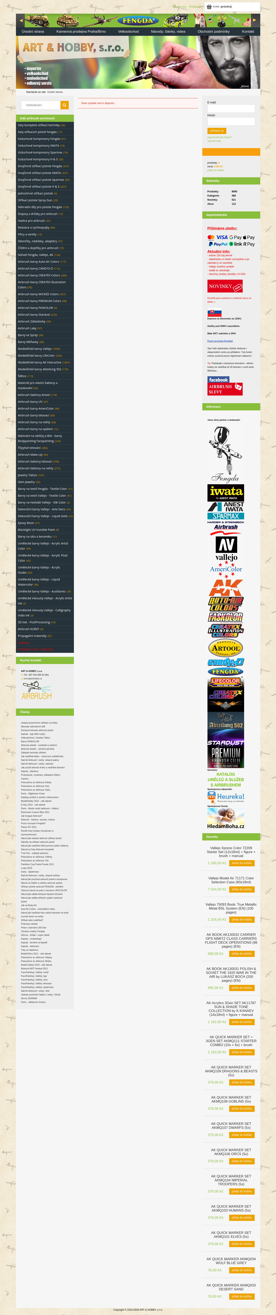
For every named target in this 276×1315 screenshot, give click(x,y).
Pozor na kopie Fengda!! (220, 341)
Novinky (23, 643)
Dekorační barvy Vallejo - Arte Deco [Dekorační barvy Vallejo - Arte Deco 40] (41, 509)
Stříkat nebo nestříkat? (32, 920)
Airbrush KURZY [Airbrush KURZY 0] (28, 629)
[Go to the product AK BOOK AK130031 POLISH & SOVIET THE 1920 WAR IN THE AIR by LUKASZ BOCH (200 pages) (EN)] (231, 974)
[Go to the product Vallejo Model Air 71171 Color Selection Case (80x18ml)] (231, 879)
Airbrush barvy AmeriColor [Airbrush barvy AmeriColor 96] (36, 408)
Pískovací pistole (29, 924)
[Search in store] (41, 105)
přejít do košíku (215, 170)
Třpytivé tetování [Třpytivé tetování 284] (29, 448)
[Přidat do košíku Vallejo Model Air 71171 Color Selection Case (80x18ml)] (242, 889)
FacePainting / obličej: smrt (34, 979)
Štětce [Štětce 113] (22, 376)
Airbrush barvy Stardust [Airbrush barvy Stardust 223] (34, 314)
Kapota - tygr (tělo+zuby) (33, 734)
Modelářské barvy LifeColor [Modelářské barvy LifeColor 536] (36, 355)
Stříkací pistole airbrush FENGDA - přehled (42, 886)
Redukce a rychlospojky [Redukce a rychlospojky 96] (33, 227)
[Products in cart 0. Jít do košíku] (219, 6)
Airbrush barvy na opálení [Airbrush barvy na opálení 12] (35, 429)
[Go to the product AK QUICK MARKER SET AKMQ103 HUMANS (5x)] (231, 1208)
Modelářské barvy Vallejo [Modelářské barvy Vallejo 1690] (35, 349)
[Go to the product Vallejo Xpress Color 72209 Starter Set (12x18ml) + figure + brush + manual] (231, 851)
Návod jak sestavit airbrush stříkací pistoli (41, 838)
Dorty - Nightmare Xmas (33, 793)
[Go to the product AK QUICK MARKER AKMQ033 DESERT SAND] (231, 1286)
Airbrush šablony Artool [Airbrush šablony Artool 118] (34, 395)
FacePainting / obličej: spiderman (37, 987)
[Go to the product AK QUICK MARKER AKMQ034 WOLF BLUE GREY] (231, 1260)
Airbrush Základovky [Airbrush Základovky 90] (32, 321)
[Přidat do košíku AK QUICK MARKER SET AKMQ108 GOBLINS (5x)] (242, 1109)
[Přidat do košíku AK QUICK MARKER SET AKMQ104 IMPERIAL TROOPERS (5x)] (242, 1191)
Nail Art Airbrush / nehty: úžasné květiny (40, 875)
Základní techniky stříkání (33, 752)
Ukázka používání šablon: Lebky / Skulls (41, 994)
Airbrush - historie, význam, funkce (38, 819)
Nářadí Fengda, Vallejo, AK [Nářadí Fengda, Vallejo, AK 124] (35, 255)
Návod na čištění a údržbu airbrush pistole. (42, 883)
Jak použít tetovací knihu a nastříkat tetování (43, 767)
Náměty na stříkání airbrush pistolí (38, 842)
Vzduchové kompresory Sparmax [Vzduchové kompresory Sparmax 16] (40, 152)
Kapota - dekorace (30, 946)
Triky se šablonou (29, 950)
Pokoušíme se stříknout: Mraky (36, 961)
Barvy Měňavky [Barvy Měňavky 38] (28, 342)
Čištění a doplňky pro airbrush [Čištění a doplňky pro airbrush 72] (38, 248)
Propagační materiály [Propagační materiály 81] (32, 636)
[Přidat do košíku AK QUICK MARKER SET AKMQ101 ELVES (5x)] (242, 1244)
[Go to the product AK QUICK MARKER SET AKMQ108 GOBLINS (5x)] (231, 1099)
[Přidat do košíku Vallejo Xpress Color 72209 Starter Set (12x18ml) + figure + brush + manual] (242, 863)
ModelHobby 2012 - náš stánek (36, 801)
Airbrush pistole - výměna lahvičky (37, 749)
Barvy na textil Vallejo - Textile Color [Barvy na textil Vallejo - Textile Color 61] (42, 495)
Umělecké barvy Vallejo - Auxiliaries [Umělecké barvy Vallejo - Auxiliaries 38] (41, 591)
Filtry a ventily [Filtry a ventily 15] (27, 234)
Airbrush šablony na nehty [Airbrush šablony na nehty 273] (35, 468)
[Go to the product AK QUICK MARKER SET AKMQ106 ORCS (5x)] (231, 1151)
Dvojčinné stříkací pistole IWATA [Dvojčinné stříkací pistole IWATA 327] (39, 173)
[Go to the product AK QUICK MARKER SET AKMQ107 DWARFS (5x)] (231, 1125)
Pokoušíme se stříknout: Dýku (36, 790)
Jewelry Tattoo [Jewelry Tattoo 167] (27, 475)
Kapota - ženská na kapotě (34, 942)
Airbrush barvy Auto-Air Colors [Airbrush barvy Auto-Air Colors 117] (38, 262)
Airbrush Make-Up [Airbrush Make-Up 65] (30, 455)
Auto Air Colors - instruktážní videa (38, 909)
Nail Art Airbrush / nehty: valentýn (37, 763)
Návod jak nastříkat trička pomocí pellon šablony (45, 845)
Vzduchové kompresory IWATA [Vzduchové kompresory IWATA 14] (38, 145)
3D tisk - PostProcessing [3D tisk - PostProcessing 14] (34, 622)
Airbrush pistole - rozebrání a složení (39, 745)
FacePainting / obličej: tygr (34, 976)
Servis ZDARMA (29, 998)
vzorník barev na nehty (32, 916)
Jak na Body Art (29, 905)
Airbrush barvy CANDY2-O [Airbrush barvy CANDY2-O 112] (35, 268)
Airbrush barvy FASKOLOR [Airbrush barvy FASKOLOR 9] (35, 308)
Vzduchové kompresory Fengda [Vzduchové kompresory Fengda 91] (39, 139)
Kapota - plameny (30, 771)
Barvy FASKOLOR (30, 741)
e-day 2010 (26, 868)
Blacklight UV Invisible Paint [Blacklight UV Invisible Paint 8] (36, 530)
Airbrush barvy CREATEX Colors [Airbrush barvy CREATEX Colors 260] (39, 275)
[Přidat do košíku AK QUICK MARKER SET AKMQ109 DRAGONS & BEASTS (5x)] (242, 1082)
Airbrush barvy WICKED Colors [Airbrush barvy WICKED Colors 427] (38, 294)
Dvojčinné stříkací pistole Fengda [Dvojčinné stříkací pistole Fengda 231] (40, 166)
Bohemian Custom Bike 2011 (35, 812)
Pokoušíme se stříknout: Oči (35, 860)
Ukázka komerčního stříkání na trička (39, 723)
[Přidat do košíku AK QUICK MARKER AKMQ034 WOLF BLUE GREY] (242, 1270)
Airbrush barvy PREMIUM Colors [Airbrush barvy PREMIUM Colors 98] (39, 301)
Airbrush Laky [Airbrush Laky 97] (27, 328)
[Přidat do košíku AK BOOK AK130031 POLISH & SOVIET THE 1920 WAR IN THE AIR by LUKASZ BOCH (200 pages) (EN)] (242, 988)
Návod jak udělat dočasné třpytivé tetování (42, 894)
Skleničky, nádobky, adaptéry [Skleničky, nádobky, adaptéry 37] (37, 241)
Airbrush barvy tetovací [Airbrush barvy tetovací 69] (33, 415)
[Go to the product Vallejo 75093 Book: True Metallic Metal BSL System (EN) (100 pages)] (231, 908)
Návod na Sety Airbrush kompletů (37, 849)
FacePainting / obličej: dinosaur (36, 983)
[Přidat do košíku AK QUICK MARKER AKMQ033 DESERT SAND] (242, 1296)
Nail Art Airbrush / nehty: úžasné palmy (40, 760)
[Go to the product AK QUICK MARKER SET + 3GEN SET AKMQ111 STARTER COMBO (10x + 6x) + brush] (231, 1040)
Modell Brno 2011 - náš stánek (36, 953)
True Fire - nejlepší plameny (34, 853)
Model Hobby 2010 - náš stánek (36, 965)
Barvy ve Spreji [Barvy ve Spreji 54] (28, 335)
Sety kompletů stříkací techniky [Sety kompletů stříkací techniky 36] (39, 125)
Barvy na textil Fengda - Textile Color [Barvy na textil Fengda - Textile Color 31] (42, 489)
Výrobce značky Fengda (33, 931)
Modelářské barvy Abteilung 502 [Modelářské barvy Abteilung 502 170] (39, 369)
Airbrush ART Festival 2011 (34, 968)
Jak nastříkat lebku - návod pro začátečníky (42, 756)
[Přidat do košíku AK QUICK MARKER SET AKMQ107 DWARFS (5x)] (242, 1135)
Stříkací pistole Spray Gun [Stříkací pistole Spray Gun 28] (35, 200)
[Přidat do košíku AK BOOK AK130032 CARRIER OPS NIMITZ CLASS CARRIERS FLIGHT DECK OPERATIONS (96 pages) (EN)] (242, 954)
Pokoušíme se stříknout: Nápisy (36, 957)
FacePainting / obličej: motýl (35, 972)
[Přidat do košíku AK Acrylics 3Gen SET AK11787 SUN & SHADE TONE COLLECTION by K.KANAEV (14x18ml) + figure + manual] (242, 1022)
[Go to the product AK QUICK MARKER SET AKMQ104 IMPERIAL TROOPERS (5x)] (231, 1179)
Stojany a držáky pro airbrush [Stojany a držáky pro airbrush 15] (38, 214)
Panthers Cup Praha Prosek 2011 (37, 864)
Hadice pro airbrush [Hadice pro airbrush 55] (31, 221)
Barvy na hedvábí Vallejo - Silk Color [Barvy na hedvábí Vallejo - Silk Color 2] (42, 502)
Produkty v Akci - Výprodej (35, 649)
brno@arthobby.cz (33, 678)
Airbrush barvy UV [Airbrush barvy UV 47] (30, 402)
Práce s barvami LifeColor (34, 927)
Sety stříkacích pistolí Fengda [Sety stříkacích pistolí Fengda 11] (37, 132)
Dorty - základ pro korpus (33, 1002)
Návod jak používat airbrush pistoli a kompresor (44, 879)
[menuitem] (33, 32)
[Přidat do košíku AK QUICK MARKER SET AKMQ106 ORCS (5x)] (242, 1161)
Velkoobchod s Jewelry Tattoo (35, 737)
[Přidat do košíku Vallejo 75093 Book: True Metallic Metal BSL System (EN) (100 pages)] (242, 920)
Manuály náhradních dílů (33, 726)
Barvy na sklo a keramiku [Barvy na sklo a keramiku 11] (35, 536)
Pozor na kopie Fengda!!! (33, 823)
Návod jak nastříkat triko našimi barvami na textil (45, 912)
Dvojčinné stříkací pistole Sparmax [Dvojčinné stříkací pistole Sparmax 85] (41, 180)
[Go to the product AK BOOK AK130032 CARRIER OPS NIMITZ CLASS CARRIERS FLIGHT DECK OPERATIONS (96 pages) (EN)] (231, 940)
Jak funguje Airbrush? (31, 816)
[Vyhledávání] (64, 105)
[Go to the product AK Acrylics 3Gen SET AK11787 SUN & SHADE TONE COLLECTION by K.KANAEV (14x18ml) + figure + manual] (231, 1008)
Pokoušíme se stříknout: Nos (35, 786)
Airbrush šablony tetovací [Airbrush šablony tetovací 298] (35, 461)
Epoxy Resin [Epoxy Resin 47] (26, 523)
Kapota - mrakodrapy (31, 938)
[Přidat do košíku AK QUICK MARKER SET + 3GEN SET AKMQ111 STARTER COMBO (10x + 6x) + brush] (242, 1052)
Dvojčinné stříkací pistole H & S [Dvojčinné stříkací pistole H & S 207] (39, 186)
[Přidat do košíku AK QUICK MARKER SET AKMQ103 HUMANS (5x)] (242, 1218)
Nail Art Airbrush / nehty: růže (35, 991)
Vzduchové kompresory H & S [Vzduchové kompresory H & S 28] (38, 159)
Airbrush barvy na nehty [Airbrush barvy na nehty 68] (34, 422)
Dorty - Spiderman (30, 871)
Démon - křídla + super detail (35, 935)
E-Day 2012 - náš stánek (33, 804)
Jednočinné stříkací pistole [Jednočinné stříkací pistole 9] (35, 193)
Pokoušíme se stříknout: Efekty (36, 782)
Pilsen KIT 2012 (29, 827)
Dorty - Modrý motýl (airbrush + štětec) (40, 808)
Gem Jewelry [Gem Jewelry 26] (26, 482)
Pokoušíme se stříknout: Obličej (36, 857)
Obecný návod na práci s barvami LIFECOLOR (44, 890)
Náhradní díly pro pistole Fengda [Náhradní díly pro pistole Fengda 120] (40, 207)
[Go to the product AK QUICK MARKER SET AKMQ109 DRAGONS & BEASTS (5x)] (231, 1070)
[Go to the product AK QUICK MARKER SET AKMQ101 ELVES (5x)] (231, 1234)
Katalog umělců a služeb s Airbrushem (40, 797)
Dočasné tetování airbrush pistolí (37, 730)
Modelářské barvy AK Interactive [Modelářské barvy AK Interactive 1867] (39, 362)
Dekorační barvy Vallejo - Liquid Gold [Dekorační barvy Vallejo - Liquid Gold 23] (42, 516)
